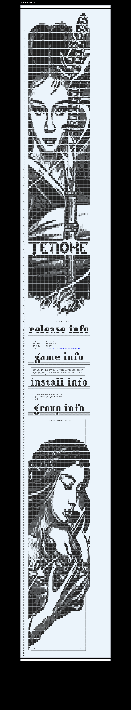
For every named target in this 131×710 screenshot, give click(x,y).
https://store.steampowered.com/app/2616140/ (63, 370)
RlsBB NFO (27, 2)
